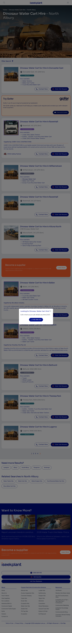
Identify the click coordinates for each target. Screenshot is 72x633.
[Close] (51, 311)
